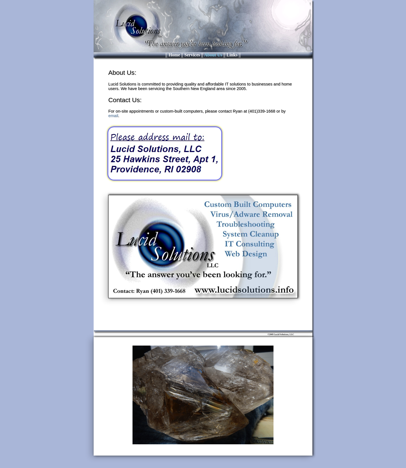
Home (174, 54)
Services (192, 54)
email (113, 115)
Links (231, 54)
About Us (213, 54)
